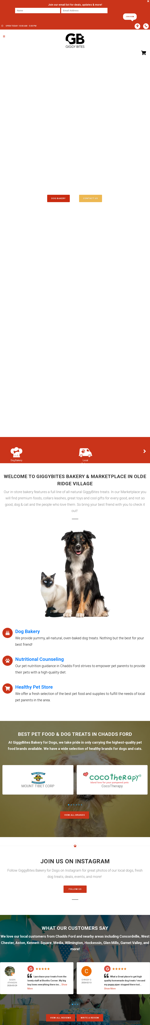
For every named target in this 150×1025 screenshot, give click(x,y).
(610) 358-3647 (75, 184)
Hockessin (93, 943)
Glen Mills (111, 943)
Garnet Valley (130, 943)
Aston (20, 943)
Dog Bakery (58, 198)
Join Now (130, 16)
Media (58, 943)
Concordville (129, 936)
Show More (110, 988)
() (86, 191)
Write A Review (90, 1018)
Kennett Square (39, 943)
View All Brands (74, 815)
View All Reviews (60, 1018)
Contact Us (90, 198)
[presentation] (26, 16)
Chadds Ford (66, 936)
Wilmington (74, 943)
